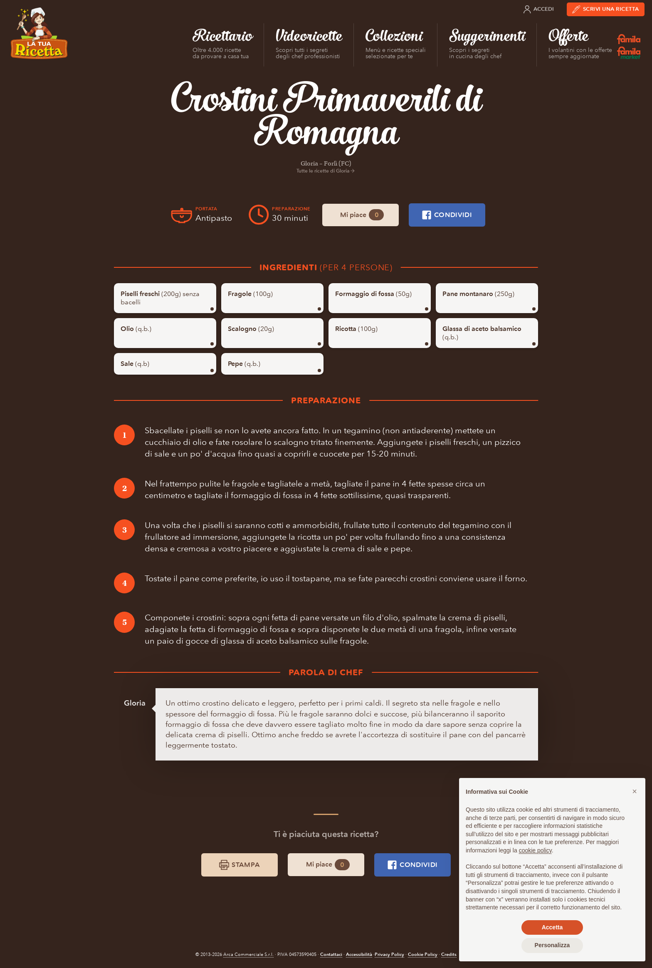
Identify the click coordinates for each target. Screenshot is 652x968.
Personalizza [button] (552, 945)
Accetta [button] (552, 927)
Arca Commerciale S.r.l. (248, 954)
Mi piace (362, 214)
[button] (634, 791)
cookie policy (535, 850)
